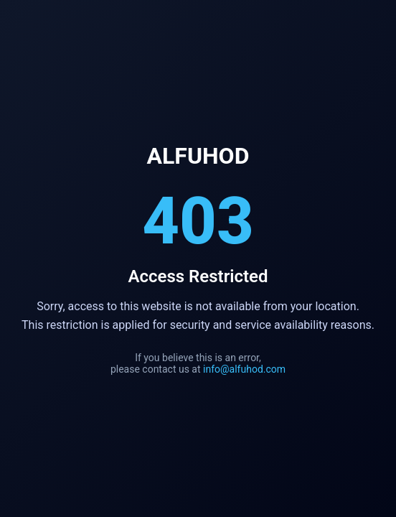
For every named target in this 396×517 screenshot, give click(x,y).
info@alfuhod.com (244, 369)
